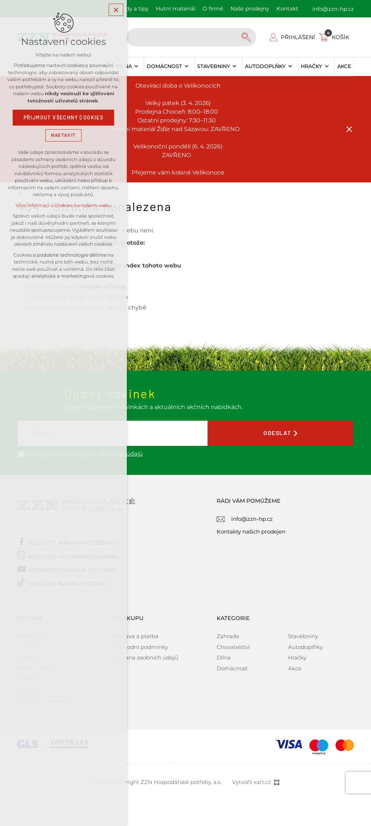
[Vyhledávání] (247, 37)
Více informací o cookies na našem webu (64, 205)
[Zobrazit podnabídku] (136, 67)
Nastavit (63, 135)
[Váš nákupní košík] (335, 37)
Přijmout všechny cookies (64, 118)
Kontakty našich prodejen (251, 531)
